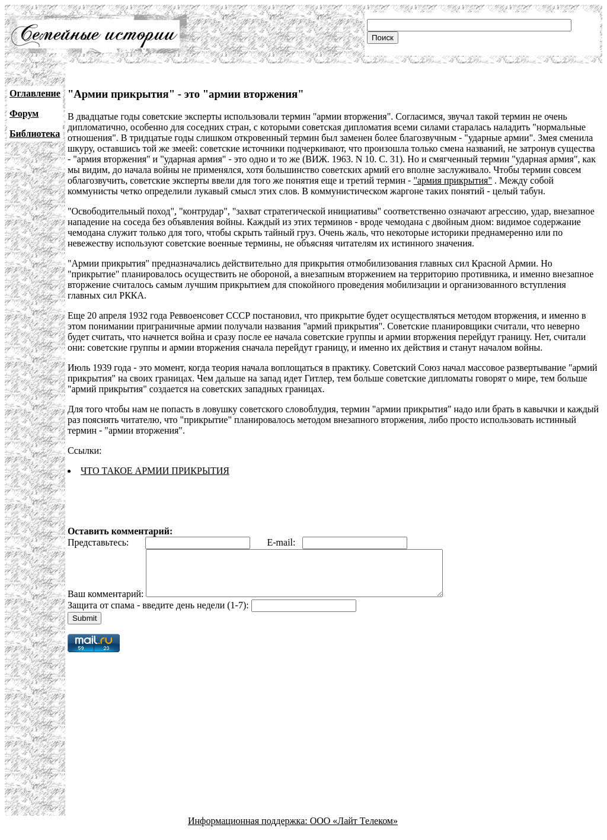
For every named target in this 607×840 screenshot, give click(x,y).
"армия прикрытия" (452, 180)
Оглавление (34, 93)
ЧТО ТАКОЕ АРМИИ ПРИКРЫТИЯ (155, 471)
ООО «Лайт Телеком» (354, 830)
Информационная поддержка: (249, 830)
